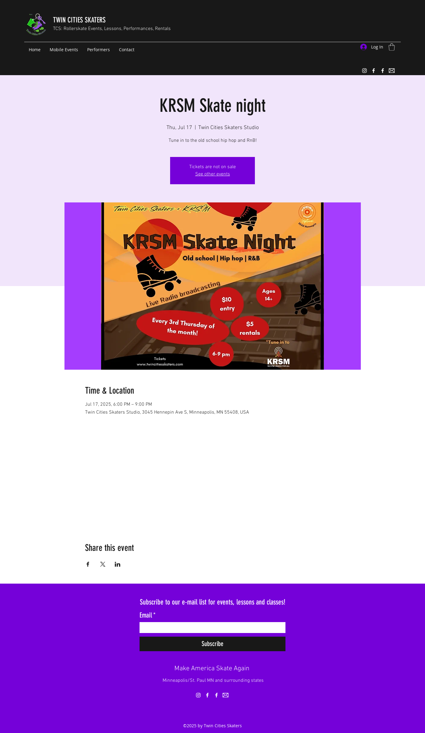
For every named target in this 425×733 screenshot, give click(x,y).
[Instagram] (364, 71)
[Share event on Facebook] (88, 564)
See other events (212, 174)
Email (148, 615)
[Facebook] (374, 71)
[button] (392, 47)
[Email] (211, 627)
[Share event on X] (103, 564)
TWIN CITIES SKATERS (79, 20)
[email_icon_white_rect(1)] (392, 71)
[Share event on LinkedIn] (117, 564)
